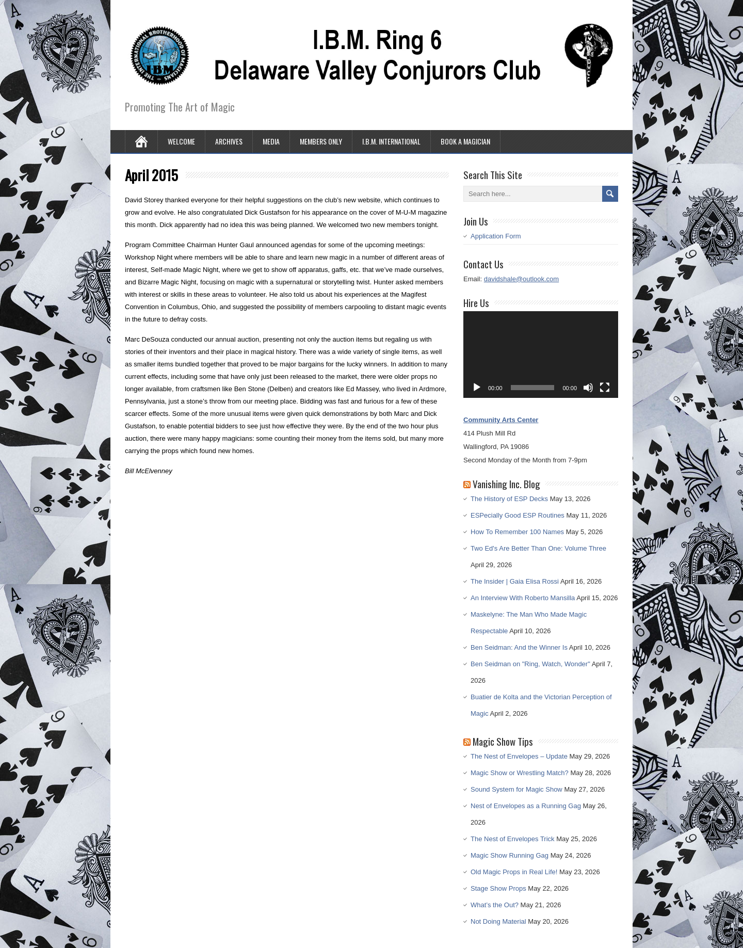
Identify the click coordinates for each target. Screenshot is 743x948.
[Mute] (588, 387)
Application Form (496, 236)
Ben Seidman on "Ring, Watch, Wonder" (530, 664)
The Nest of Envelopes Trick (513, 839)
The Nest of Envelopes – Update (519, 756)
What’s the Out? (495, 905)
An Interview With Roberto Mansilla (523, 598)
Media (271, 141)
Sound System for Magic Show (516, 789)
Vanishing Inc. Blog (506, 483)
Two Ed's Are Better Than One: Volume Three (538, 548)
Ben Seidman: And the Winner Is (519, 647)
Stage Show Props (498, 888)
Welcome (181, 141)
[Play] (477, 387)
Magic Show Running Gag (509, 855)
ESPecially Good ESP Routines (517, 515)
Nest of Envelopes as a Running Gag (526, 806)
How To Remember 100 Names (517, 532)
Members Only (321, 141)
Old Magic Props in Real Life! (514, 872)
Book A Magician (465, 141)
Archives (229, 141)
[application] (540, 354)
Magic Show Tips (503, 741)
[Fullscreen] (605, 387)
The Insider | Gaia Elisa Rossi (515, 581)
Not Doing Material (498, 921)
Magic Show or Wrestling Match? (520, 773)
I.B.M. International (391, 141)
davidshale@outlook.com (521, 279)
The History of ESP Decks (509, 499)
